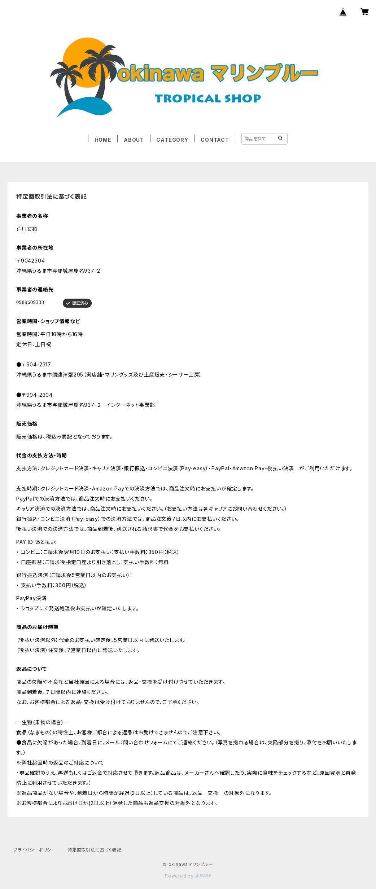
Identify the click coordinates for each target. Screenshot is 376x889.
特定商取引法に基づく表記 (94, 850)
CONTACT (215, 140)
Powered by (188, 876)
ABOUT (134, 140)
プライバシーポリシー (34, 850)
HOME (103, 140)
